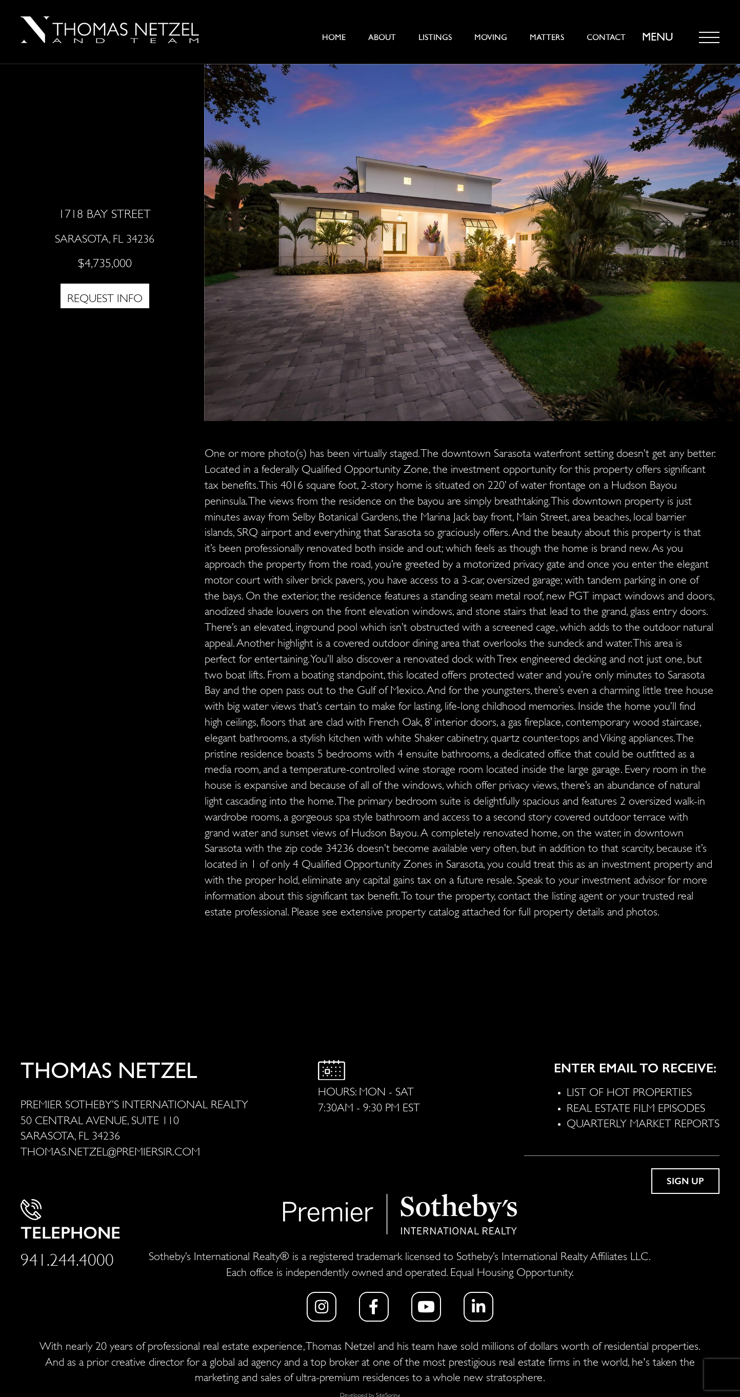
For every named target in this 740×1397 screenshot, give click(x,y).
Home (334, 37)
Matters (547, 37)
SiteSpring (388, 1394)
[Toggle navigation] (709, 37)
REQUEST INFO (105, 297)
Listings (435, 37)
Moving (490, 37)
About (382, 37)
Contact (606, 37)
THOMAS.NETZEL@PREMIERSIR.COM (110, 1150)
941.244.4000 (67, 1258)
